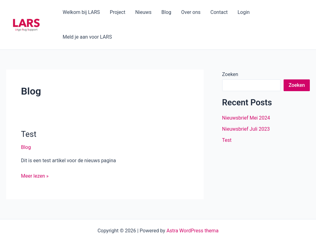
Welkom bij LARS (81, 12)
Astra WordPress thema (192, 231)
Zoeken (230, 74)
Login (244, 12)
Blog (166, 12)
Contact (219, 12)
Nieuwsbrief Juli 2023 (246, 129)
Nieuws (143, 12)
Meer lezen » (34, 175)
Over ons (191, 12)
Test (28, 134)
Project (117, 12)
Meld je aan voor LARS (87, 37)
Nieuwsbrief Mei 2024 (246, 118)
